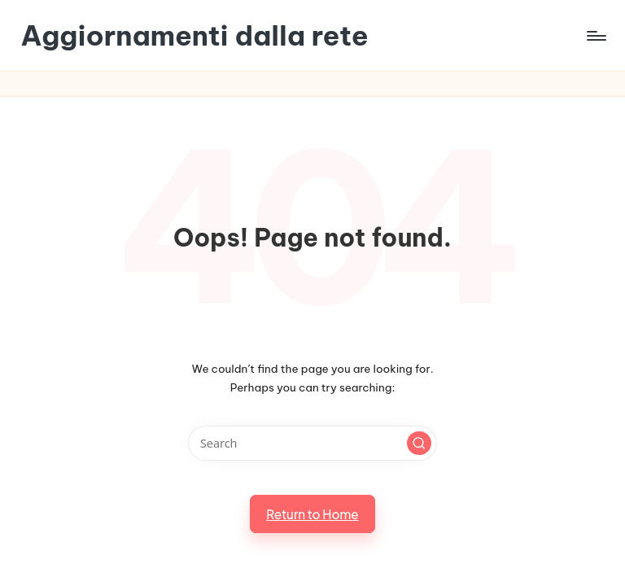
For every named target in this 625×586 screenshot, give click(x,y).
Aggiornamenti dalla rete (194, 35)
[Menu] (595, 36)
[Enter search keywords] (312, 443)
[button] (419, 443)
